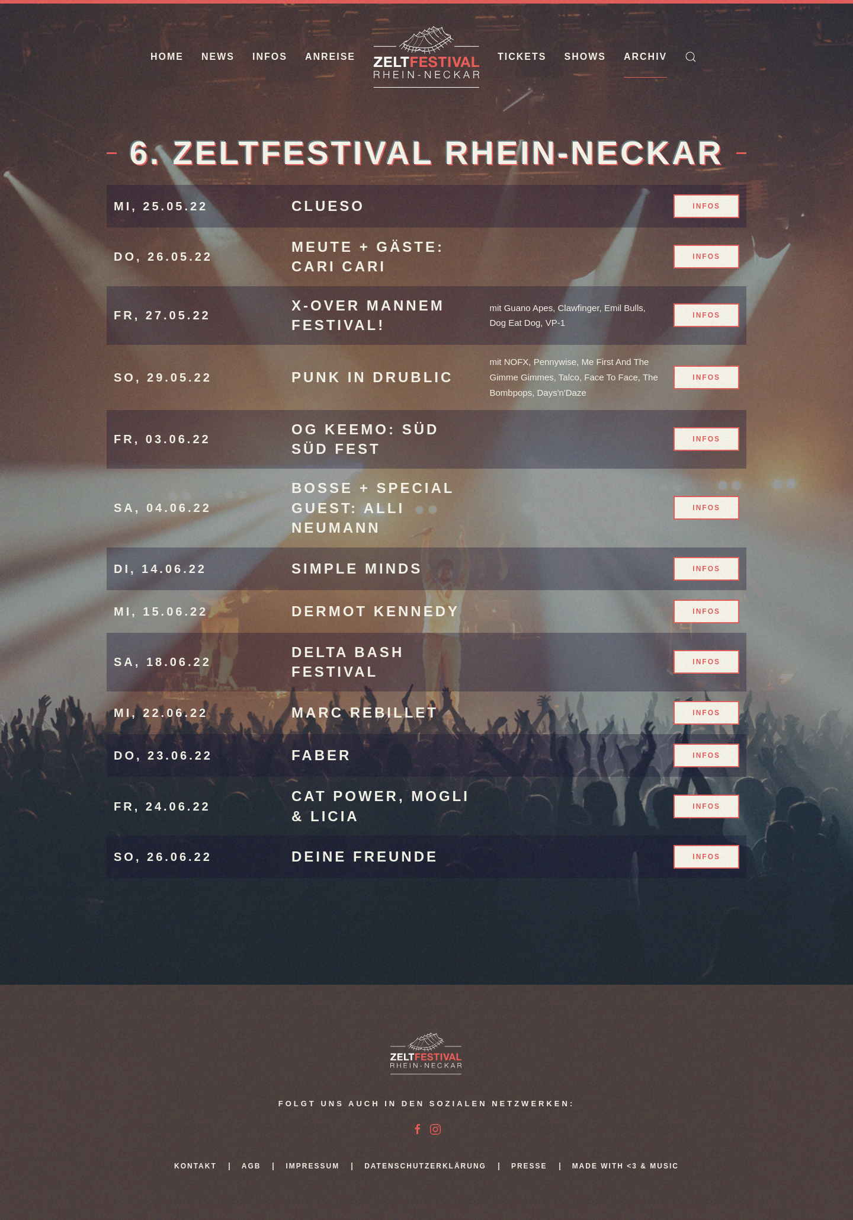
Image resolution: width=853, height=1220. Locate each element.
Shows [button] (584, 57)
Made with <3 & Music (625, 1166)
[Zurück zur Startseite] (426, 56)
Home (167, 57)
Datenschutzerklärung (425, 1166)
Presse (529, 1166)
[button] (691, 56)
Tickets (522, 57)
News (218, 57)
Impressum (312, 1166)
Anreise (330, 57)
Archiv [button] (645, 57)
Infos (269, 57)
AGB (251, 1166)
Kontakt (195, 1166)
